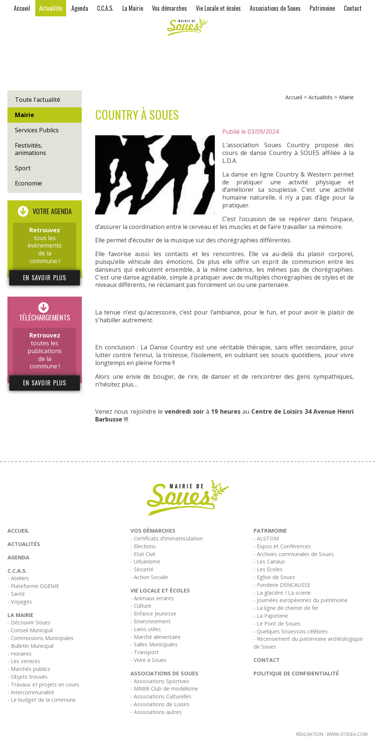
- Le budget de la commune (41, 699)
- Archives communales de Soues (293, 554)
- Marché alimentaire (155, 636)
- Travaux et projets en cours (43, 684)
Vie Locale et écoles (218, 8)
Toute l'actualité (37, 100)
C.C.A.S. (105, 8)
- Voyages (19, 601)
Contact (353, 8)
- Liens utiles (145, 629)
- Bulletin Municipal (30, 645)
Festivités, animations (30, 149)
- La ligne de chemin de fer (286, 607)
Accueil (22, 8)
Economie (28, 183)
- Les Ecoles (267, 569)
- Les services (23, 661)
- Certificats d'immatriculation (166, 538)
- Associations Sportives (159, 681)
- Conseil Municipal (30, 630)
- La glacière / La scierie (282, 592)
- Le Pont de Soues (276, 623)
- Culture (140, 605)
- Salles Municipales (154, 644)
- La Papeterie (270, 615)
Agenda (79, 8)
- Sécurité (141, 569)
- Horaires (19, 653)
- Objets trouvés (27, 676)
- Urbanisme (145, 561)
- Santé (16, 593)
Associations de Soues (275, 8)
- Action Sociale (149, 577)
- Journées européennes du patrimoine (300, 600)
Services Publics (37, 130)
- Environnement (150, 621)
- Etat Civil (142, 554)
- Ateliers (18, 578)
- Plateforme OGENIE (33, 585)
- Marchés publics (28, 668)
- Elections (143, 546)
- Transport (144, 652)
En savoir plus (45, 277)
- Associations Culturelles (160, 696)
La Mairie (132, 8)
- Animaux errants (152, 598)
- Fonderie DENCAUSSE (281, 584)
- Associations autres (156, 711)
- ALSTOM (266, 538)
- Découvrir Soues (29, 622)
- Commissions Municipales (40, 638)
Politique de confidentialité (296, 673)
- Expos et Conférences (282, 546)
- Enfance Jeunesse (153, 613)
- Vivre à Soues (148, 659)
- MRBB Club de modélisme (164, 688)
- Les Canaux (269, 561)
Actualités (50, 8)
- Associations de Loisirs (160, 704)
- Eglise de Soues (274, 577)
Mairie (24, 115)
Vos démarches (169, 8)
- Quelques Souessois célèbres (290, 631)
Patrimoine (322, 8)
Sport (22, 168)
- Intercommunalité (30, 692)
